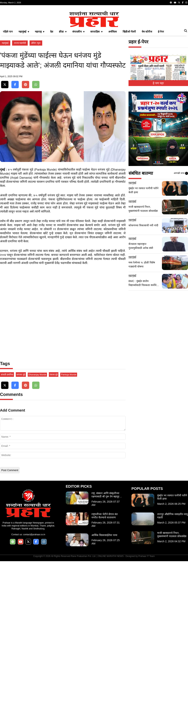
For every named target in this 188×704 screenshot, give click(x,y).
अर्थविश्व (112, 83)
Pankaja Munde (68, 517)
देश (51, 83)
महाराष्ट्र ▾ (39, 83)
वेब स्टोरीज (147, 83)
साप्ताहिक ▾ (96, 83)
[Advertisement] (94, 34)
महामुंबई (5, 94)
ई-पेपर (161, 83)
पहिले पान (8, 83)
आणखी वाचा (181, 224)
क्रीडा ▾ (62, 83)
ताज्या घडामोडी (20, 94)
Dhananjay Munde (37, 517)
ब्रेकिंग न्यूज (35, 94)
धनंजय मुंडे (21, 517)
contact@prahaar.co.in (34, 677)
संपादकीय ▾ (78, 83)
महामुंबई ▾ (24, 83)
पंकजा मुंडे (54, 517)
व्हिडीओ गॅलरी (129, 83)
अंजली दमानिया (7, 517)
